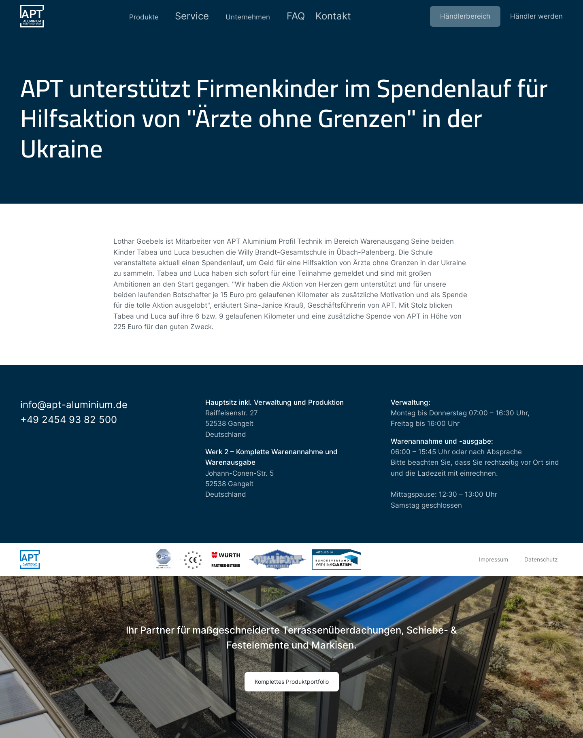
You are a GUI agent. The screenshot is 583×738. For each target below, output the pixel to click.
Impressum (493, 559)
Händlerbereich (465, 16)
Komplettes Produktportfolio (292, 681)
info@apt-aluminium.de (74, 404)
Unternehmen (245, 16)
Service (188, 16)
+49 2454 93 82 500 (68, 419)
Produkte (138, 16)
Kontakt (338, 16)
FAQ (296, 16)
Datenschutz (541, 559)
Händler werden (536, 16)
